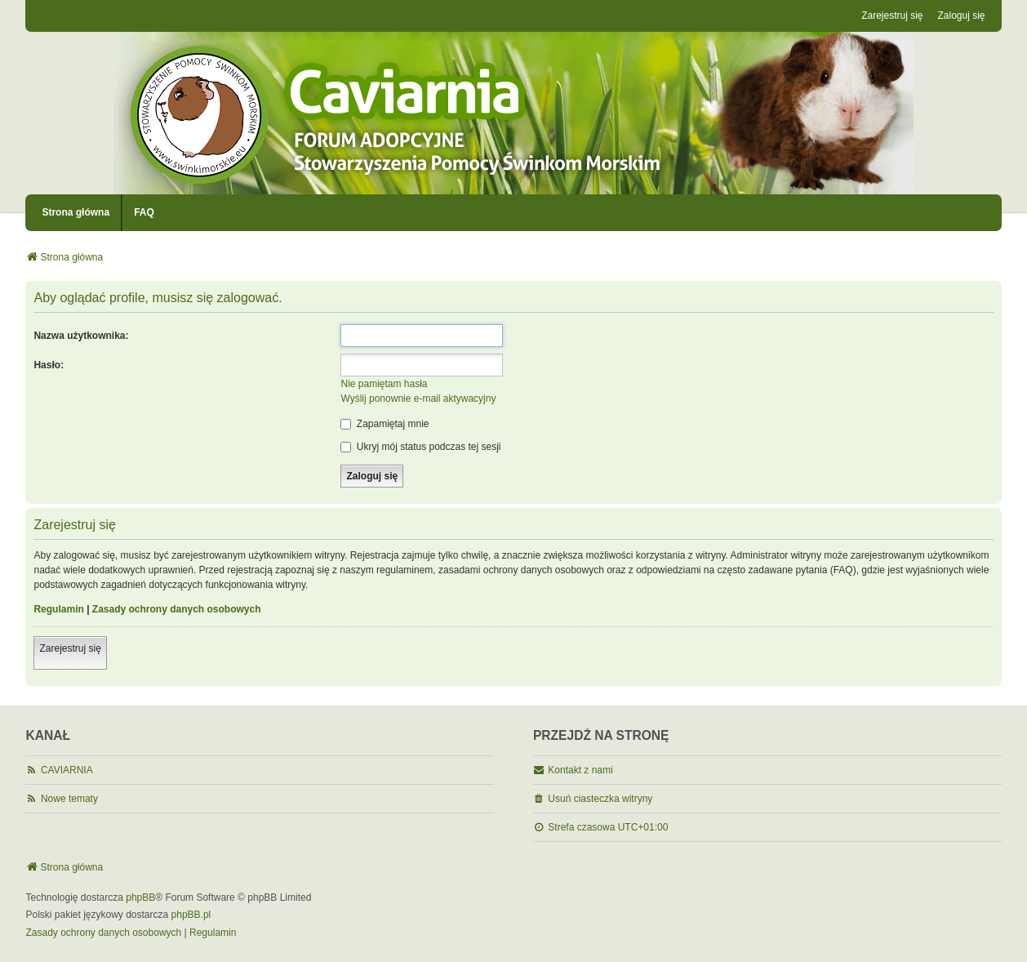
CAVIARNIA (67, 770)
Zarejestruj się (69, 648)
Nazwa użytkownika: (80, 335)
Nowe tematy (69, 798)
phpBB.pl (191, 914)
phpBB (140, 897)
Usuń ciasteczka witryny (600, 798)
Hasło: (48, 365)
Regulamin (58, 609)
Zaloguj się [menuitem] (961, 15)
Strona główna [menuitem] (75, 212)
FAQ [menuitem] (144, 212)
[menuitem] (103, 933)
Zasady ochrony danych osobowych (176, 609)
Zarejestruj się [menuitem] (892, 15)
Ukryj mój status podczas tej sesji (420, 446)
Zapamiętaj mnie (384, 424)
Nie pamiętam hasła (383, 384)
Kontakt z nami (580, 770)
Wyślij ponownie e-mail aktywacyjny (418, 398)
